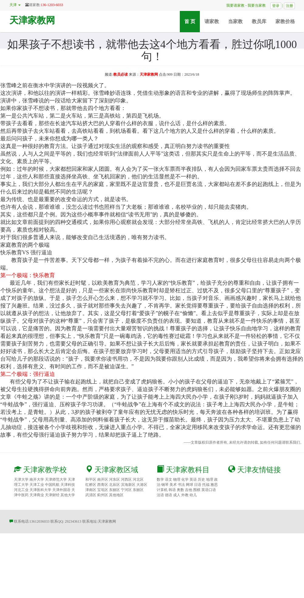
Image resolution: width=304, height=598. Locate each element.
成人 (176, 495)
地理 (209, 479)
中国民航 (52, 485)
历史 (201, 479)
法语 (160, 495)
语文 (168, 479)
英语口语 (208, 490)
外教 (185, 495)
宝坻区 (102, 490)
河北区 (138, 479)
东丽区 (114, 490)
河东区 (114, 479)
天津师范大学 (56, 479)
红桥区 (90, 485)
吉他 (188, 490)
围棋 (196, 490)
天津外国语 (61, 490)
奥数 (180, 490)
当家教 (235, 21)
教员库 (259, 21)
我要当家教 (258, 5)
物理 (176, 479)
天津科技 (67, 485)
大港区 (141, 485)
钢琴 (165, 485)
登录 (275, 6)
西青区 (102, 485)
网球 (189, 485)
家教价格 (285, 21)
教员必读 (120, 74)
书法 (181, 485)
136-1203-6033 (52, 5)
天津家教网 (32, 20)
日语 (197, 485)
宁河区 (126, 490)
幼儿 (193, 495)
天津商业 (36, 495)
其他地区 (116, 495)
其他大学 (67, 495)
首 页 (192, 21)
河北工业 (21, 490)
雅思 (214, 485)
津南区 (90, 490)
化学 (185, 479)
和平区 (90, 479)
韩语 (172, 490)
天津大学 (21, 479)
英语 (193, 479)
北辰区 (114, 485)
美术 (173, 485)
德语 (168, 495)
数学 (160, 479)
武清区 (90, 495)
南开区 (102, 479)
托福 (206, 485)
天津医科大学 (40, 490)
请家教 (211, 21)
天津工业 (36, 485)
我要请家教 (233, 5)
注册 (289, 6)
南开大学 (36, 479)
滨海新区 (128, 485)
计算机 (162, 490)
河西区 (126, 479)
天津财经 (52, 495)
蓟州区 (102, 495)
